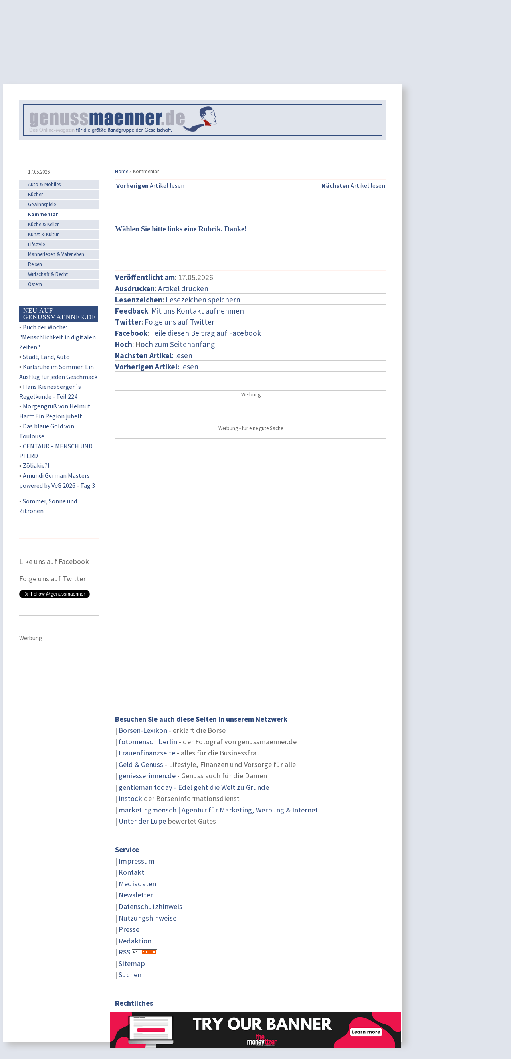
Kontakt (131, 872)
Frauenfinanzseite (147, 752)
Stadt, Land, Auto (46, 357)
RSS (124, 951)
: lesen (153, 355)
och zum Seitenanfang (178, 344)
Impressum (136, 861)
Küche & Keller (43, 224)
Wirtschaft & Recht (48, 274)
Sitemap (132, 963)
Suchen (130, 974)
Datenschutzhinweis (150, 906)
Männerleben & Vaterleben (56, 254)
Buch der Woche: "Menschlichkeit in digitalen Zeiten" (57, 337)
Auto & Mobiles (44, 184)
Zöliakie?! (36, 465)
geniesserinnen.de (147, 775)
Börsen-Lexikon (143, 730)
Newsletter (136, 894)
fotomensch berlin (148, 741)
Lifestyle (36, 244)
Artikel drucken (183, 288)
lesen (156, 366)
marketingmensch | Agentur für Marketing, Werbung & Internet (218, 809)
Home (121, 171)
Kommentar (43, 214)
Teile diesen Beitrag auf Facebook (206, 333)
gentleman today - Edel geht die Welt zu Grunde (194, 787)
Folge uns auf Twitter (179, 322)
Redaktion (135, 940)
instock (130, 798)
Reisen (35, 264)
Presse (129, 929)
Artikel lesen (150, 185)
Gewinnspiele (42, 204)
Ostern (35, 284)
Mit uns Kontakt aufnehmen (197, 311)
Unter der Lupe (142, 821)
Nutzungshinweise (147, 918)
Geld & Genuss (141, 764)
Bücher (35, 194)
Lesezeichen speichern (203, 299)
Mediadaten (137, 883)
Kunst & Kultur (43, 234)
